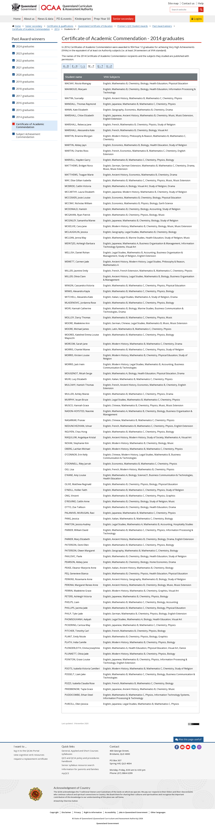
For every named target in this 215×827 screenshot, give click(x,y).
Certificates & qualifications (60, 26)
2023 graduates (25, 53)
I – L (83, 66)
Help (201, 3)
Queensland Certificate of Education (95, 26)
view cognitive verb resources (29, 754)
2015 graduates (25, 110)
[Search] (184, 9)
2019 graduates (25, 81)
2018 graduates (25, 88)
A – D (66, 66)
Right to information (93, 812)
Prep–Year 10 (102, 18)
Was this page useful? (188, 739)
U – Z (109, 66)
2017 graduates (25, 96)
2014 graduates (25, 117)
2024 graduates (25, 46)
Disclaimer (66, 812)
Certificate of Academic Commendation (31, 29)
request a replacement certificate (31, 758)
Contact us (188, 3)
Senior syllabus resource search (78, 765)
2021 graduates (25, 67)
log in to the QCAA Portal (26, 750)
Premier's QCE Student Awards (132, 26)
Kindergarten (83, 18)
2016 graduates (25, 103)
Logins (198, 18)
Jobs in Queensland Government (133, 812)
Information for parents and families (80, 769)
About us (29, 18)
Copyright (54, 812)
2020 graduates (25, 74)
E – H (74, 66)
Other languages (158, 812)
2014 (56, 29)
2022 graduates (25, 60)
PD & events (64, 18)
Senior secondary (123, 18)
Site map (173, 3)
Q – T (100, 66)
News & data (45, 18)
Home (17, 18)
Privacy (77, 812)
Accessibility (110, 812)
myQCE (65, 773)
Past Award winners (162, 26)
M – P (91, 66)
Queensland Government (107, 823)
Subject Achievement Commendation (28, 135)
